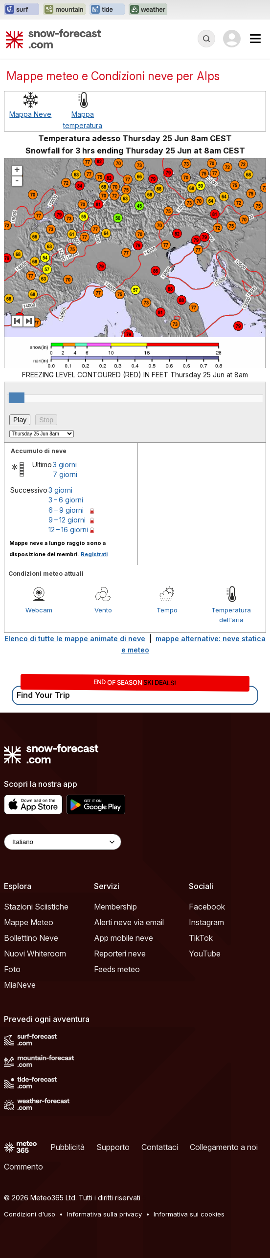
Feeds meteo (117, 969)
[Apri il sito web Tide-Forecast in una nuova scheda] (107, 9)
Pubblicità (67, 1147)
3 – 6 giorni (65, 500)
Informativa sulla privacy (104, 1214)
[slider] (16, 397)
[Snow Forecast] (53, 38)
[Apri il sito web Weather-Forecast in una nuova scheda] (148, 9)
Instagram (206, 922)
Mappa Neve (30, 114)
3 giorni (65, 464)
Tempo (167, 610)
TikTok (201, 938)
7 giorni (65, 474)
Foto (12, 969)
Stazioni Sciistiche (36, 906)
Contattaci (159, 1147)
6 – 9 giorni (66, 510)
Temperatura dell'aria (231, 615)
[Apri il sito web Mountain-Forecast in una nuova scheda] (64, 9)
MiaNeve (20, 985)
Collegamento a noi (224, 1147)
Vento (103, 610)
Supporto (113, 1147)
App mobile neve (123, 938)
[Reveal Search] (206, 38)
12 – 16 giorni (68, 529)
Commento (23, 1166)
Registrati (94, 554)
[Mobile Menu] (255, 38)
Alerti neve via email (129, 922)
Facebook (207, 906)
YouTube (205, 953)
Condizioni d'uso (29, 1214)
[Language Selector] (62, 842)
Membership (115, 906)
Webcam (38, 610)
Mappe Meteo (28, 922)
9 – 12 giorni (67, 520)
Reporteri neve (120, 953)
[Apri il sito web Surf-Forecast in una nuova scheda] (21, 9)
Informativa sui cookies (189, 1214)
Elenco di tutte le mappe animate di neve (74, 638)
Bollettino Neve (31, 938)
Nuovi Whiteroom (35, 953)
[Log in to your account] (232, 38)
